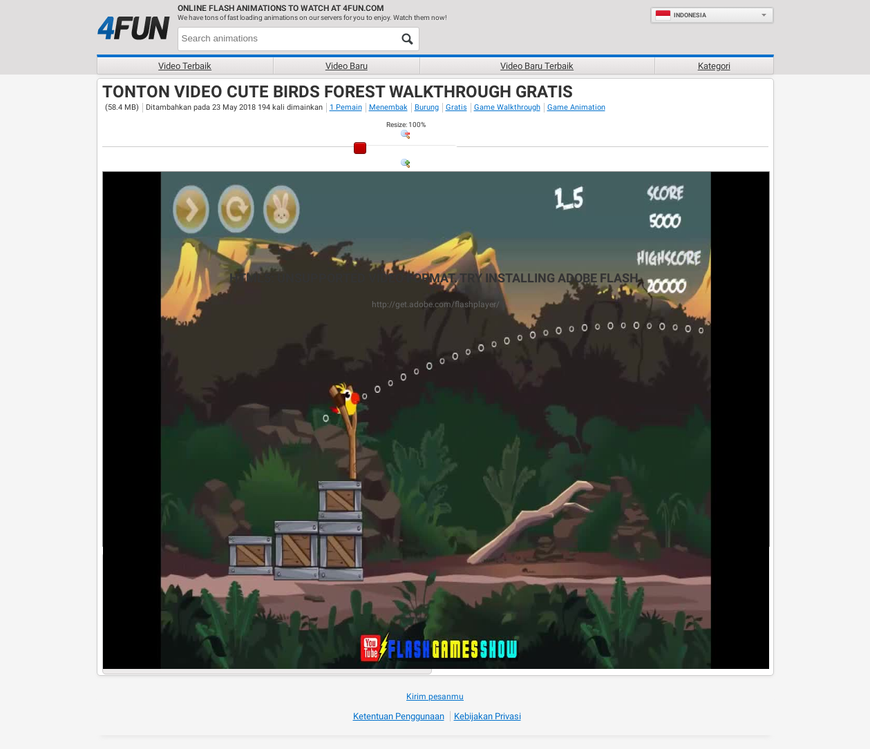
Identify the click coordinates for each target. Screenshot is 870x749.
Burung (427, 107)
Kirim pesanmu (435, 696)
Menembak (388, 107)
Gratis (456, 107)
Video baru (346, 66)
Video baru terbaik (537, 66)
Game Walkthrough (507, 107)
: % (406, 124)
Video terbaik (184, 66)
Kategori (714, 66)
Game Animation (576, 107)
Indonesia (680, 15)
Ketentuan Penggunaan (398, 716)
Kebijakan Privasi (487, 716)
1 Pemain (346, 107)
